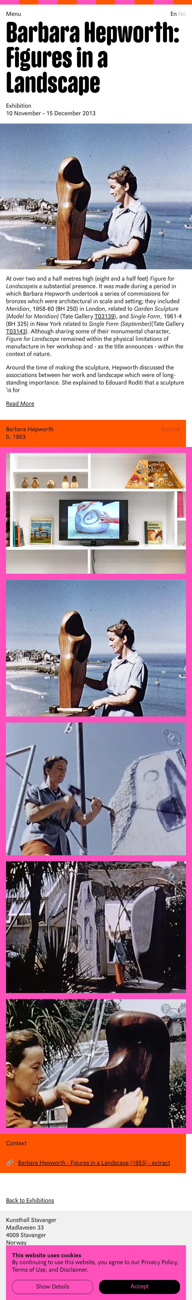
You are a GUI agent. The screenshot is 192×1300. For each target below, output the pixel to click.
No (182, 14)
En (173, 14)
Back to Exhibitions (30, 1201)
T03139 (104, 317)
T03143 (16, 332)
